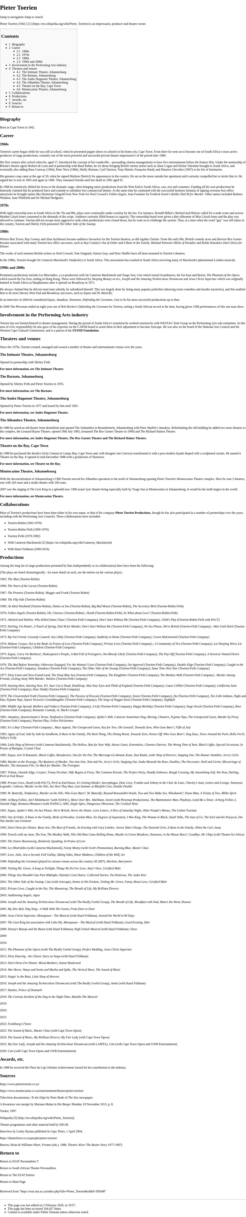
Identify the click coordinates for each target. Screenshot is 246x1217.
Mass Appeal (63, 727)
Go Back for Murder (48, 765)
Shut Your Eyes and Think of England (109, 685)
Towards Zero (143, 727)
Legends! (5, 786)
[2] (44, 542)
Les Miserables (48, 275)
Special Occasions (227, 744)
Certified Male (112, 868)
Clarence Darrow (155, 744)
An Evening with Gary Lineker (96, 827)
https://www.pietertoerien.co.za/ (19, 1084)
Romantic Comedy (44, 710)
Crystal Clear (32, 748)
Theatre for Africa (232, 834)
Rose (238, 706)
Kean (129, 755)
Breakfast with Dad (147, 902)
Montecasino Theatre (16, 471)
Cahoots (18, 786)
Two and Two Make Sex (152, 793)
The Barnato (9, 376)
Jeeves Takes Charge (129, 827)
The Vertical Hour (83, 969)
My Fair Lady (69, 1037)
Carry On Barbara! (29, 654)
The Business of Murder (52, 761)
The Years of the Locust (22, 585)
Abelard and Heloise (187, 213)
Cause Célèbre (174, 685)
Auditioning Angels (19, 895)
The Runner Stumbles (208, 755)
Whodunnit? (175, 793)
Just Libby (57, 637)
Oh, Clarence (55, 613)
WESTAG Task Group (174, 323)
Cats (139, 275)
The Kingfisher (118, 675)
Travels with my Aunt (21, 834)
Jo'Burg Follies (17, 799)
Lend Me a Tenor (202, 799)
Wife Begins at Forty (81, 772)
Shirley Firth (38, 224)
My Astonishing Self (202, 772)
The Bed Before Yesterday (23, 664)
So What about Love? (137, 613)
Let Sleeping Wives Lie (228, 643)
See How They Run (61, 786)
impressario (127, 155)
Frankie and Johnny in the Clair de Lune (159, 782)
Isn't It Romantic (27, 755)
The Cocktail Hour (126, 803)
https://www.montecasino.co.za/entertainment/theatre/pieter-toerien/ (42, 1090)
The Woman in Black (154, 817)
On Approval (136, 664)
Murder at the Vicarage (22, 761)
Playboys (185, 799)
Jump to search (33, 17)
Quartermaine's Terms (34, 717)
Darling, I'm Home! (20, 626)
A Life (96, 706)
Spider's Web (105, 717)
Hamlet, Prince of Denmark (25, 990)
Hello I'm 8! (236, 734)
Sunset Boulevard (70, 963)
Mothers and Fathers (46, 706)
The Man (13, 579)
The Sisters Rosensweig (22, 841)
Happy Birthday (143, 706)
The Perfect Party (134, 772)
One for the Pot (82, 755)
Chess (133, 929)
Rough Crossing (179, 772)
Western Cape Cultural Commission (22, 330)
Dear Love (125, 782)
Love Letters (101, 810)
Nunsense (75, 299)
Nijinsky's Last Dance (72, 875)
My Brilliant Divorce (106, 888)
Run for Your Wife (99, 744)
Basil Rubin (85, 165)
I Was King (133, 817)
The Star (73, 1097)
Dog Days (192, 734)
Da (175, 696)
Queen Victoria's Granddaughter (44, 699)
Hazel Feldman (23, 549)
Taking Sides (65, 854)
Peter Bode (57, 1097)
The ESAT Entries (23, 1175)
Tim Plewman (18, 306)
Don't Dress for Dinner (22, 827)
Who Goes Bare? (163, 727)
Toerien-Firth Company (82, 619)
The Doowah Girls (154, 827)
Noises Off (155, 734)
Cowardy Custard (38, 637)
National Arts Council (216, 326)
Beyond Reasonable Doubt (120, 793)
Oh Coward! (125, 727)
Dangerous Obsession (100, 803)
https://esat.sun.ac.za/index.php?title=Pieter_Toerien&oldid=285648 (63, 1191)
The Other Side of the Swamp (77, 224)
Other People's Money (156, 810)
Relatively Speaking (50, 841)
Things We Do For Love (71, 868)
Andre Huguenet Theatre (26, 398)
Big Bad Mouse (101, 606)
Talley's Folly (8, 737)
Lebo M (56, 922)
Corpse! (41, 772)
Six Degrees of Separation (109, 817)
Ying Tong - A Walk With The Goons (47, 908)
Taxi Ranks (140, 755)
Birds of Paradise (185, 242)
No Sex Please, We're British (161, 626)
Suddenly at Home (108, 637)
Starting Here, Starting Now (25, 685)
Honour (186, 902)
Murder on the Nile (36, 786)
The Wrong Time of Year (182, 744)
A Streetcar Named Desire (223, 654)
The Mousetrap (58, 888)
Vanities (51, 678)
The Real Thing (96, 734)
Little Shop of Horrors (21, 744)
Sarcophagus (110, 782)
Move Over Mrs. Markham (87, 799)
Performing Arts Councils (39, 516)
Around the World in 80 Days (116, 915)
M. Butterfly (104, 293)
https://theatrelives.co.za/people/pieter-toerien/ (28, 1138)
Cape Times (57, 1131)
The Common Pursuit (109, 772)
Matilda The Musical (84, 996)
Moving (152, 717)
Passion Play (41, 720)
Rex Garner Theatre (111, 431)
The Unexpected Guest (202, 717)
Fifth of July (183, 727)
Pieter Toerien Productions (132, 512)
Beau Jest (44, 827)
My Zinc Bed (15, 908)
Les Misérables (17, 848)
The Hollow (79, 744)
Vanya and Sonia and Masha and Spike (47, 969)
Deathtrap (78, 685)
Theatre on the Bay (14, 446)
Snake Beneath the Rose (153, 761)
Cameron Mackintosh (27, 542)
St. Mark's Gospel (68, 710)
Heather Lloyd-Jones (13, 216)
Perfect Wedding (92, 949)
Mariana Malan (43, 1104)
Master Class (140, 848)
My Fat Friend (17, 637)
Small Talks (176, 817)
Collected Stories (97, 875)
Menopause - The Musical (53, 915)
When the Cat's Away (208, 827)
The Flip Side (16, 599)
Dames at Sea (60, 606)
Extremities (136, 744)
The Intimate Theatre (16, 354)
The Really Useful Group (92, 902)
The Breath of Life (80, 888)
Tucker (4, 1111)
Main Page (19, 1181)
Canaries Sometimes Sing (130, 717)
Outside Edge (26, 772)
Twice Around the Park (214, 734)
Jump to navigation (12, 17)
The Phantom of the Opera (223, 275)
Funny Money (72, 848)
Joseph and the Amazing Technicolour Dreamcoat (152, 279)
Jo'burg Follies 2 (225, 799)
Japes (36, 895)
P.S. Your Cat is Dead (57, 685)
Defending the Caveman (97, 299)
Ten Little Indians (221, 696)
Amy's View (94, 868)
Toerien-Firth (16, 536)
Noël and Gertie (211, 761)
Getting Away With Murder (27, 678)
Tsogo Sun (128, 275)
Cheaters (163, 717)
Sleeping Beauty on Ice (106, 279)
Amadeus (62, 299)
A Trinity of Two (210, 793)
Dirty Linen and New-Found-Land (29, 675)
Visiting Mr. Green (19, 868)
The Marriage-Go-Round (108, 755)
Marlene (112, 861)
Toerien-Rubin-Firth (20, 529)
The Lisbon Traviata (184, 810)
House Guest (120, 744)
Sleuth (90, 613)
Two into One (77, 761)
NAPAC (63, 799)
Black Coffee (207, 744)
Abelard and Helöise (20, 619)
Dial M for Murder (192, 194)
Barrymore (125, 861)
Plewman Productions (134, 799)
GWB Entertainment (163, 1044)
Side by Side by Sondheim (42, 734)
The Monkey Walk (171, 675)
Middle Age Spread (19, 706)
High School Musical (87, 929)
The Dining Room (118, 734)
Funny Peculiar (57, 772)
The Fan (40, 834)
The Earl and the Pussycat (220, 817)
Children (38, 647)
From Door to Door (83, 908)
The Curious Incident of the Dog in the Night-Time (39, 996)
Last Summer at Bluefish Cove (93, 786)
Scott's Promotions (100, 848)
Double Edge (185, 664)
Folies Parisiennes (61, 720)
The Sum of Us (194, 817)
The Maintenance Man (164, 799)
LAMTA (101, 1044)
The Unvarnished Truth (22, 696)
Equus (87, 293)
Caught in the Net (36, 888)
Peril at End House (12, 776)
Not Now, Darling (227, 772)
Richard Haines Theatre (160, 431)
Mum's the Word (170, 902)
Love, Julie (14, 854)
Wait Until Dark (223, 626)
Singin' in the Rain (19, 976)
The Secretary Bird (144, 606)
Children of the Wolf (107, 854)
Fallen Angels (117, 194)
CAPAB (82, 326)
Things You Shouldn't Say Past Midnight (32, 875)
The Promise (15, 592)
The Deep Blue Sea (63, 675)
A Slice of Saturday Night (125, 810)
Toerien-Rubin (17, 523)
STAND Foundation (85, 330)
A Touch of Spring (45, 626)
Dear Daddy (40, 689)
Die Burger (64, 1104)
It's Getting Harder (88, 782)
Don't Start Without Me (113, 619)
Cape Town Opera (69, 1030)
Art (123, 854)
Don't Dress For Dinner (22, 963)
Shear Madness (83, 854)
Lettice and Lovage (217, 782)
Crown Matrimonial (165, 637)
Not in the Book (38, 643)
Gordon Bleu (84, 817)
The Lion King (39, 489)
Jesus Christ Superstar (203, 279)
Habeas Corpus (17, 643)
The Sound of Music (108, 969)
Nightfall (169, 699)
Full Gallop (48, 854)
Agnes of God (16, 734)
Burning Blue (122, 848)
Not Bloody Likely (114, 654)
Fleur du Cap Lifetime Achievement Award (56, 1067)
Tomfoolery (76, 260)
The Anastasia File (22, 765)
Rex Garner (234, 239)
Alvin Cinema (50, 453)
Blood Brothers (48, 963)
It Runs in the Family (137, 242)
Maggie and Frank (57, 592)
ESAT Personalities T (25, 1161)
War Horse (14, 969)
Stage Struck (194, 706)
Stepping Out (186, 755)
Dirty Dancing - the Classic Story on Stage (34, 956)
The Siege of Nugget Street (114, 699)
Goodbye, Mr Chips (201, 834)
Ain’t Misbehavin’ (39, 799)
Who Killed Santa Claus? (50, 619)
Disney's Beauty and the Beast (26, 929)
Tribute (12, 772)
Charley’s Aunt (195, 782)
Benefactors (63, 755)
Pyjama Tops (15, 699)
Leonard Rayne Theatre (35, 431)
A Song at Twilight (43, 868)
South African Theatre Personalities (34, 1168)
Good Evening (134, 922)
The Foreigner (71, 765)
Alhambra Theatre (21, 420)
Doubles (175, 761)
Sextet (136, 696)
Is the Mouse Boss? (175, 834)
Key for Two (108, 727)
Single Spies (77, 803)
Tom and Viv (94, 761)
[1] (30, 23)
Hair (147, 922)
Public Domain (50, 1212)
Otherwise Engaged (53, 664)
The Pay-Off (166, 654)
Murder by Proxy (228, 717)
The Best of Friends (63, 827)
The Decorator (190, 761)
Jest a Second (31, 854)
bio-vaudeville (100, 162)
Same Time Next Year (165, 668)
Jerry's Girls (231, 755)
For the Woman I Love (80, 664)
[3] (15, 1118)
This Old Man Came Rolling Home (92, 834)
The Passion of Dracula (84, 696)
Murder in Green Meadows (131, 834)
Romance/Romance (30, 803)
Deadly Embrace (157, 772)
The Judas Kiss (137, 875)
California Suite (227, 685)
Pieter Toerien (8, 23)
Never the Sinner (81, 810)
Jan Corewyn (124, 453)
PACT (215, 619)
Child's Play (168, 619)
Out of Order (110, 242)
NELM (63, 1124)
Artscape (155, 326)
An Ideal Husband (19, 606)
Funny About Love (136, 881)
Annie (114, 983)
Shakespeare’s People (56, 654)
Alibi (66, 803)
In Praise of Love (60, 643)
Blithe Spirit (229, 793)
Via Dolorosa (118, 875)
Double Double (122, 786)
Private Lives (112, 643)
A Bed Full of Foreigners (86, 654)
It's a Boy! (14, 727)
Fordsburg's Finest (19, 1023)
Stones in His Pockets (85, 881)
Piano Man (192, 793)
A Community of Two (167, 643)
